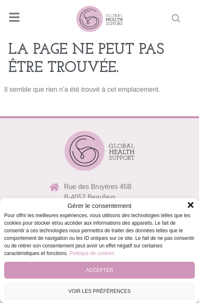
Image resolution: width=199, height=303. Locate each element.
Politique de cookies (91, 253)
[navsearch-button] (176, 19)
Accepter (99, 270)
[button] (190, 205)
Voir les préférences (99, 291)
